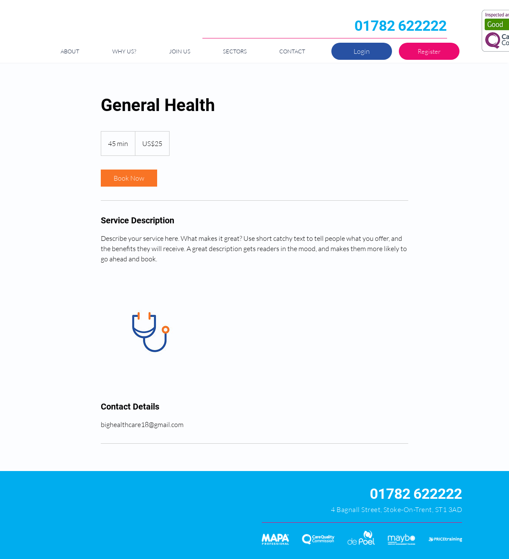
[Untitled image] (150, 332)
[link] (129, 178)
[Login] (361, 51)
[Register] (429, 51)
